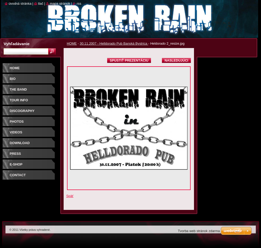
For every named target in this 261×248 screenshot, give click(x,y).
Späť (70, 196)
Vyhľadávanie (16, 44)
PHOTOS (17, 121)
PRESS (15, 154)
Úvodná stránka (20, 3)
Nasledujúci (176, 60)
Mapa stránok (60, 3)
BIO (13, 79)
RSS (79, 3)
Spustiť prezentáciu (129, 60)
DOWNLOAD (20, 143)
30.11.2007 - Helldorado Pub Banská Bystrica (114, 43)
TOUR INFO (19, 100)
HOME (72, 43)
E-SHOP (16, 164)
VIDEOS (16, 132)
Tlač (40, 3)
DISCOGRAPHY (22, 111)
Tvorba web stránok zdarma (199, 231)
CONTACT (18, 175)
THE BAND (18, 89)
